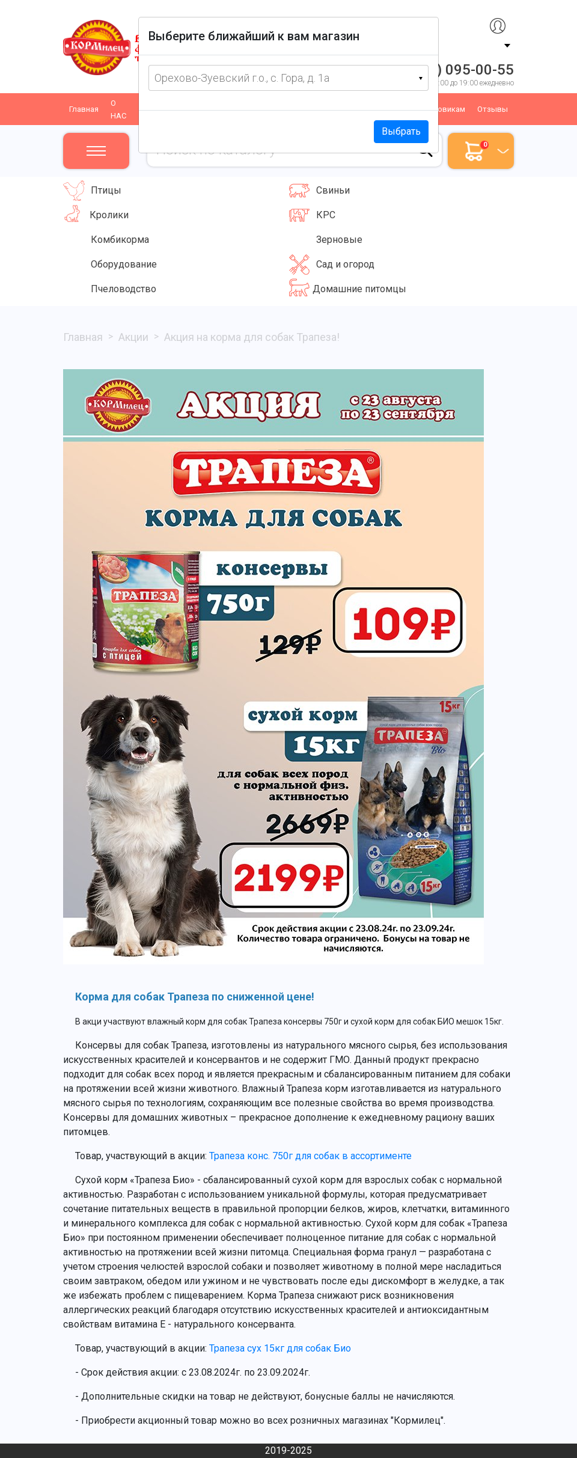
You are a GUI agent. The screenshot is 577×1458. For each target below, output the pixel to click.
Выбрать (401, 131)
